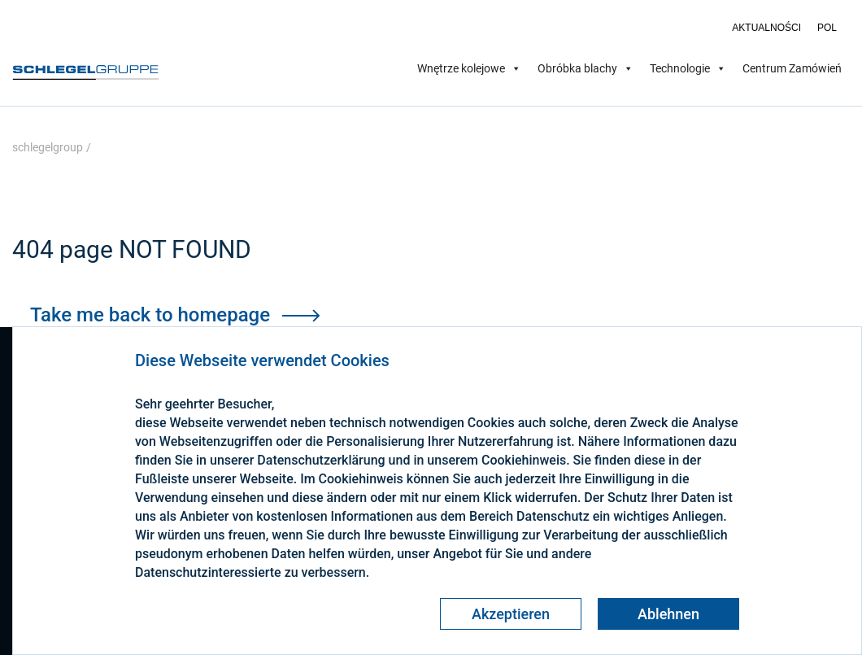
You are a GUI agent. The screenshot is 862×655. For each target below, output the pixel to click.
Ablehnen (668, 613)
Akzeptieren (511, 613)
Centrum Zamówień (792, 68)
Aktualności (766, 27)
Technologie (688, 68)
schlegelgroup (47, 147)
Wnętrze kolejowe (469, 68)
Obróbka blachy (585, 68)
